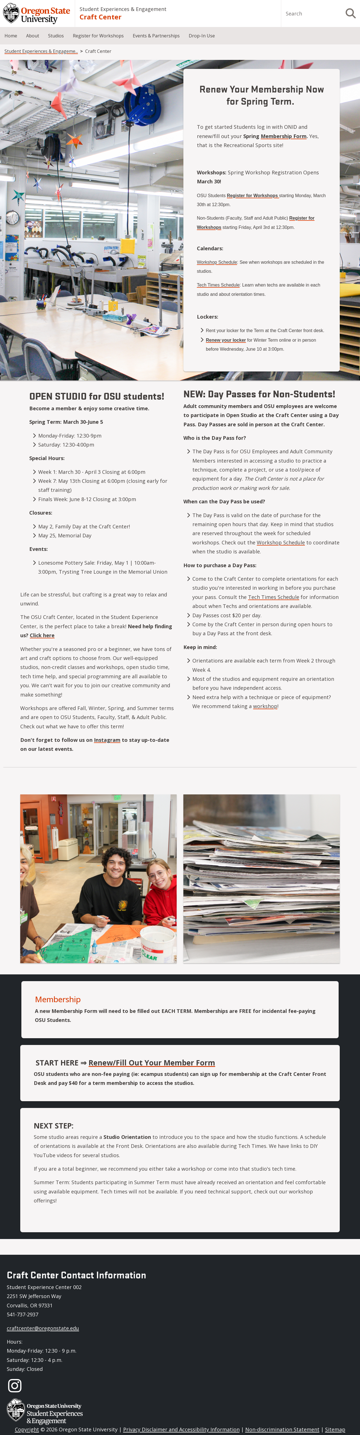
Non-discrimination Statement (282, 1429)
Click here (42, 635)
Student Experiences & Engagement (123, 9)
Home (10, 36)
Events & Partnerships (156, 36)
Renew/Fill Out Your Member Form (152, 1063)
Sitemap (335, 1429)
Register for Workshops (98, 36)
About (32, 36)
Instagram (107, 739)
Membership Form (284, 136)
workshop (265, 706)
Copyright (27, 1429)
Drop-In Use (202, 36)
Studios (56, 36)
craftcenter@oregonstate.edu (43, 1328)
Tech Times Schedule (273, 597)
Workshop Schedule (281, 542)
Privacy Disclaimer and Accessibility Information (181, 1429)
